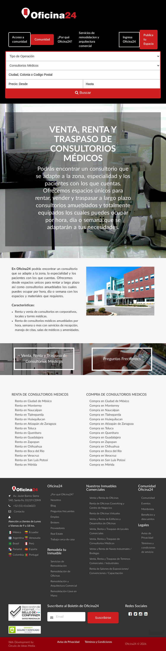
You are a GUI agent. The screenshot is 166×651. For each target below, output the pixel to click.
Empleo (55, 517)
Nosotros (56, 500)
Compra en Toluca (101, 428)
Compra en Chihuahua (104, 446)
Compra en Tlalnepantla (105, 414)
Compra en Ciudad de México (109, 401)
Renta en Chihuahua (28, 446)
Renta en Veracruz (27, 455)
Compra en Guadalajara (105, 437)
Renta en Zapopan (27, 442)
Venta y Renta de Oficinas (103, 498)
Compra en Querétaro (104, 433)
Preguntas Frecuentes (122, 359)
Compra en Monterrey (104, 405)
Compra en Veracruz (102, 455)
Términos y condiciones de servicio (148, 547)
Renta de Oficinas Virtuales (104, 513)
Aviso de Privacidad (68, 642)
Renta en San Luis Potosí (31, 460)
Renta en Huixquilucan (30, 419)
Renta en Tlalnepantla (29, 414)
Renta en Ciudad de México (33, 401)
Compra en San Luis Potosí (107, 460)
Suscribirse (103, 617)
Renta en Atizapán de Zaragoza (35, 423)
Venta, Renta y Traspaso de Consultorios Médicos (44, 359)
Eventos (145, 503)
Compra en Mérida (101, 464)
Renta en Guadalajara (29, 437)
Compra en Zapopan (103, 442)
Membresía (147, 509)
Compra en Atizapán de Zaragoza (111, 423)
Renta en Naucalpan (28, 410)
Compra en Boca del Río (105, 451)
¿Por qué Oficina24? (65, 39)
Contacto (19, 511)
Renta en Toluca (25, 428)
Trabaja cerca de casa (63, 539)
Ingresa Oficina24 (129, 39)
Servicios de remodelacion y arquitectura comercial (89, 40)
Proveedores (58, 528)
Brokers (55, 522)
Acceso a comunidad (19, 39)
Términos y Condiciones (98, 642)
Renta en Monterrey (28, 405)
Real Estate (57, 533)
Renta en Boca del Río (29, 451)
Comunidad (42, 39)
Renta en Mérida (26, 464)
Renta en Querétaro (28, 433)
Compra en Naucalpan (104, 410)
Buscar (83, 93)
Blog (53, 505)
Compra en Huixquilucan (106, 419)
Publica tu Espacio (149, 39)
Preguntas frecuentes (62, 511)
